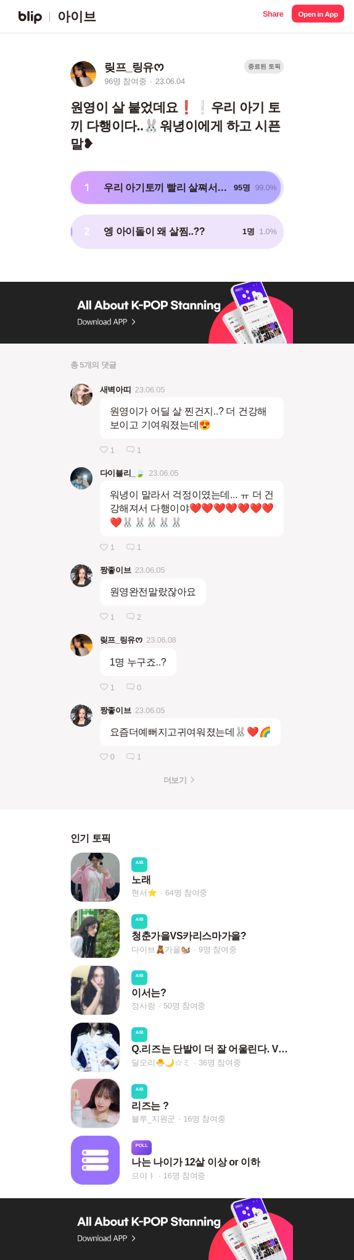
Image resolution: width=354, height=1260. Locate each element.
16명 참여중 (204, 1118)
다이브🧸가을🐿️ (161, 949)
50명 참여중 (184, 1005)
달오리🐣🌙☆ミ (161, 1062)
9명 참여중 (217, 949)
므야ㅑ (143, 1175)
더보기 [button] (174, 780)
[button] (273, 16)
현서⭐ (144, 892)
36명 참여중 (220, 1062)
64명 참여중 (186, 892)
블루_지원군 (153, 1118)
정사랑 (143, 1005)
